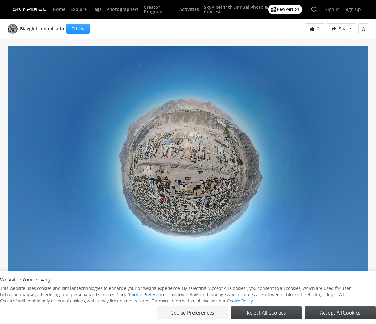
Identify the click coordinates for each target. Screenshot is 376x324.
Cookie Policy (240, 301)
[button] (341, 28)
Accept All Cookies (340, 312)
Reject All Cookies (266, 312)
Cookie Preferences (148, 294)
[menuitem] (341, 28)
